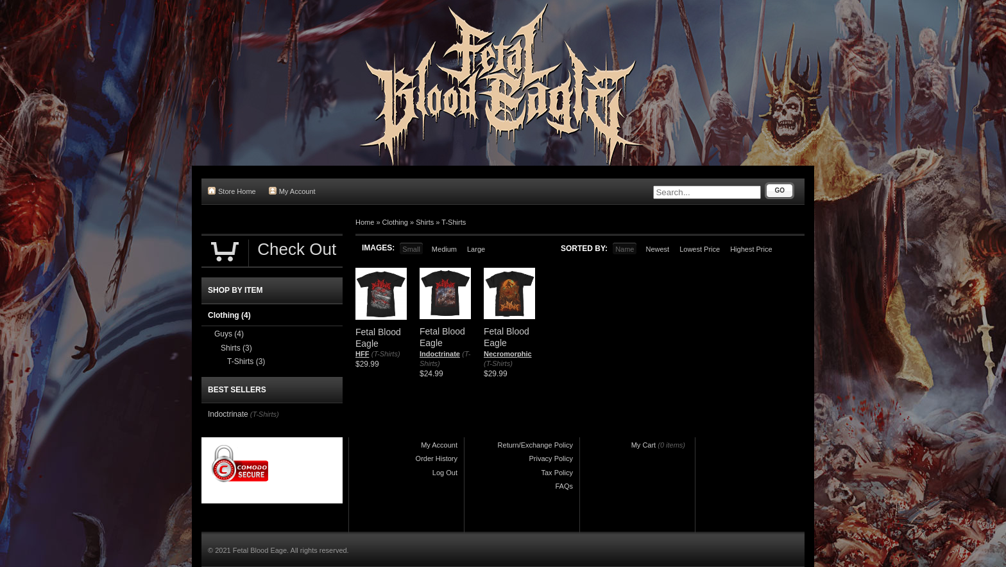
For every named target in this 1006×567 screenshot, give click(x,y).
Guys (229, 333)
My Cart (643, 445)
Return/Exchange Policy (535, 445)
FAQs (564, 486)
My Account (292, 191)
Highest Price (751, 249)
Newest (657, 249)
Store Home (232, 191)
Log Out (444, 472)
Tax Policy (557, 472)
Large (476, 249)
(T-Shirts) (385, 354)
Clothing (395, 222)
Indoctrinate (440, 354)
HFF (362, 354)
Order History (436, 458)
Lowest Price (699, 249)
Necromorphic (508, 354)
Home (364, 222)
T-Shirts (453, 222)
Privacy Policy (551, 458)
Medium (444, 249)
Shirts (425, 222)
